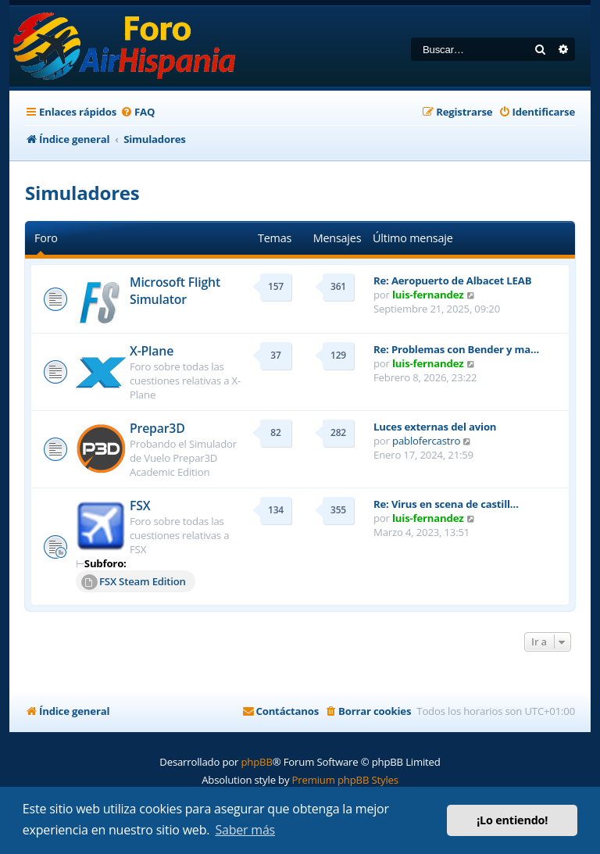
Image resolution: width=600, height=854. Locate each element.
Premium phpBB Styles (345, 780)
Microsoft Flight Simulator (175, 290)
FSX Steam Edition (133, 582)
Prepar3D (157, 428)
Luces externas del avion (434, 427)
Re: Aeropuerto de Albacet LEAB (452, 280)
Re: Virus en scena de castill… (446, 504)
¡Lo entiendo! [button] (512, 820)
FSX (140, 505)
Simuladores (82, 192)
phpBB (256, 762)
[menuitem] (137, 112)
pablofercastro (426, 441)
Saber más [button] (245, 829)
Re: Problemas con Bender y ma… (456, 349)
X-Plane (151, 350)
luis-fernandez (427, 295)
